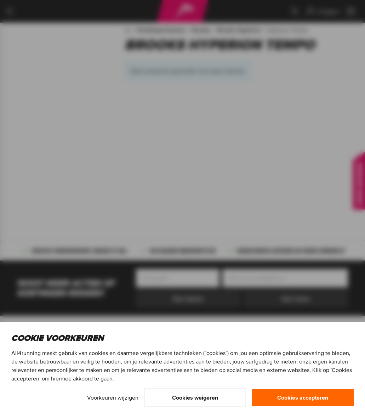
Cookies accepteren (302, 397)
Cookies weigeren (195, 397)
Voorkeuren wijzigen (112, 397)
